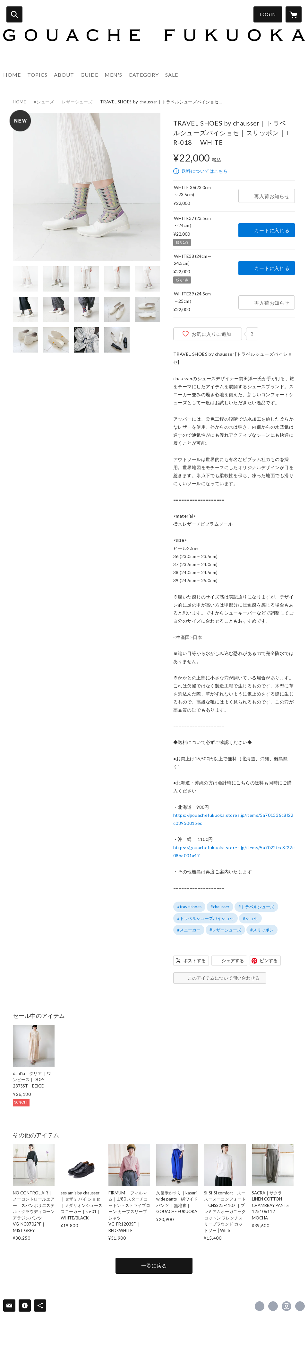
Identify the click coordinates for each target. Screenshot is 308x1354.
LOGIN (268, 14)
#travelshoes (189, 906)
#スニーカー (189, 929)
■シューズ (44, 101)
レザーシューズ (77, 101)
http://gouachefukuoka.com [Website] (300, 1306)
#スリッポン (262, 929)
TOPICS (37, 75)
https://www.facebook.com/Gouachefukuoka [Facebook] (259, 1306)
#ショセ (250, 918)
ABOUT (64, 75)
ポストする (194, 960)
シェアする (232, 960)
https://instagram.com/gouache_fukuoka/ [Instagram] (286, 1306)
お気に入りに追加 (211, 334)
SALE (171, 75)
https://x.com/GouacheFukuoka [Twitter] (273, 1306)
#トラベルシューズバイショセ (205, 918)
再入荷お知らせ (271, 196)
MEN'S (113, 75)
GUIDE (89, 75)
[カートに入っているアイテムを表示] (294, 14)
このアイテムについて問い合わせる (224, 978)
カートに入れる (271, 230)
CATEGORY (144, 75)
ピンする (269, 960)
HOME (12, 75)
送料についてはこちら (205, 171)
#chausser (219, 906)
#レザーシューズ (225, 929)
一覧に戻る (154, 1265)
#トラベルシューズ (256, 906)
